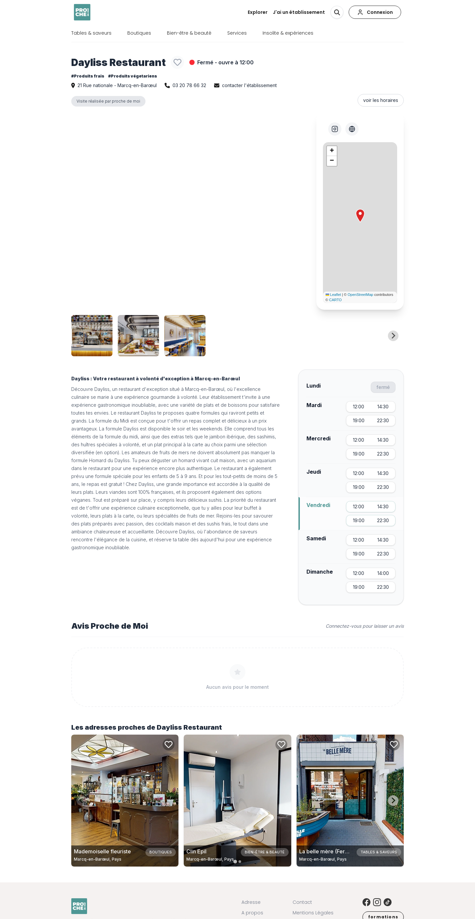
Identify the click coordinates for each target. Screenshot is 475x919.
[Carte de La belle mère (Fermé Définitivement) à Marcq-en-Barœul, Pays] (350, 801)
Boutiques (139, 33)
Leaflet (333, 295)
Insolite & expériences (288, 33)
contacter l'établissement (249, 85)
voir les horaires (380, 100)
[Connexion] (375, 12)
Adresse (251, 902)
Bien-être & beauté (189, 33)
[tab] (235, 861)
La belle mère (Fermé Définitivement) (345, 851)
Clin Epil (196, 851)
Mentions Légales (313, 912)
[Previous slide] (82, 336)
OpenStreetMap (360, 295)
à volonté (187, 397)
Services (237, 33)
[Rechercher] (337, 12)
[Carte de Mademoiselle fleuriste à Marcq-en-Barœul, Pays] (124, 801)
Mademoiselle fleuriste (102, 851)
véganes (80, 500)
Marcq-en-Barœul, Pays (97, 859)
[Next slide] (393, 336)
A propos (252, 912)
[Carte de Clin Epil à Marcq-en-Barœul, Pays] (237, 801)
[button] (360, 216)
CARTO (335, 300)
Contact (302, 902)
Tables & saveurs (91, 33)
